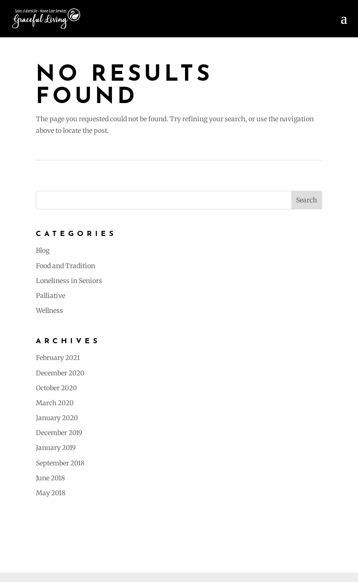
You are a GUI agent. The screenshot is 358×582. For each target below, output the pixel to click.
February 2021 (58, 357)
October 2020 (56, 388)
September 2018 (60, 463)
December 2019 (59, 433)
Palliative (50, 295)
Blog (42, 250)
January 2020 (57, 418)
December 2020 (60, 373)
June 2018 (50, 478)
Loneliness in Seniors (69, 281)
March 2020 (55, 403)
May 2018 (50, 493)
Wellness (49, 310)
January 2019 (56, 447)
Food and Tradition (65, 266)
